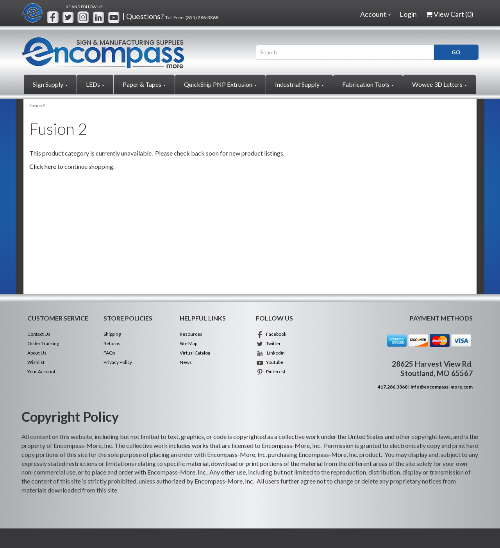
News (186, 362)
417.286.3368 (392, 387)
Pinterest (271, 371)
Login (408, 14)
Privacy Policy (118, 362)
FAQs (109, 353)
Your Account (41, 371)
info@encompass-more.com (442, 387)
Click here (42, 166)
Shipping (112, 334)
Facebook (271, 334)
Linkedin (270, 353)
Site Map (188, 343)
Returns (112, 343)
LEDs (95, 84)
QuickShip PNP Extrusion (220, 84)
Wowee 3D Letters (439, 84)
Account (375, 14)
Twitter (268, 343)
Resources (191, 334)
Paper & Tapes (144, 84)
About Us (36, 353)
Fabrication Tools (368, 84)
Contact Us (38, 334)
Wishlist (36, 362)
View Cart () (449, 14)
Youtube (269, 362)
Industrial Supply (299, 84)
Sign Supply (50, 84)
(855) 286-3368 (202, 17)
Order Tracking (43, 343)
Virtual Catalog (195, 353)
